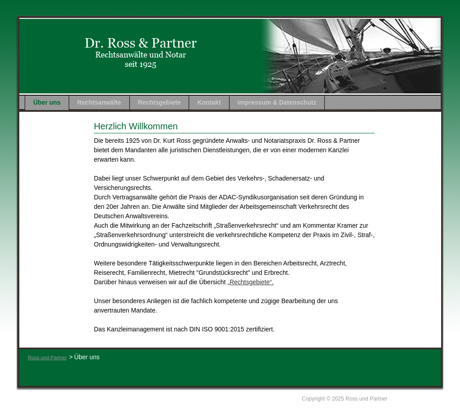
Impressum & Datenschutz (277, 102)
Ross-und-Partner (47, 357)
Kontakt (209, 102)
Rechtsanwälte (99, 102)
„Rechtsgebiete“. (250, 282)
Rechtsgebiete (159, 102)
